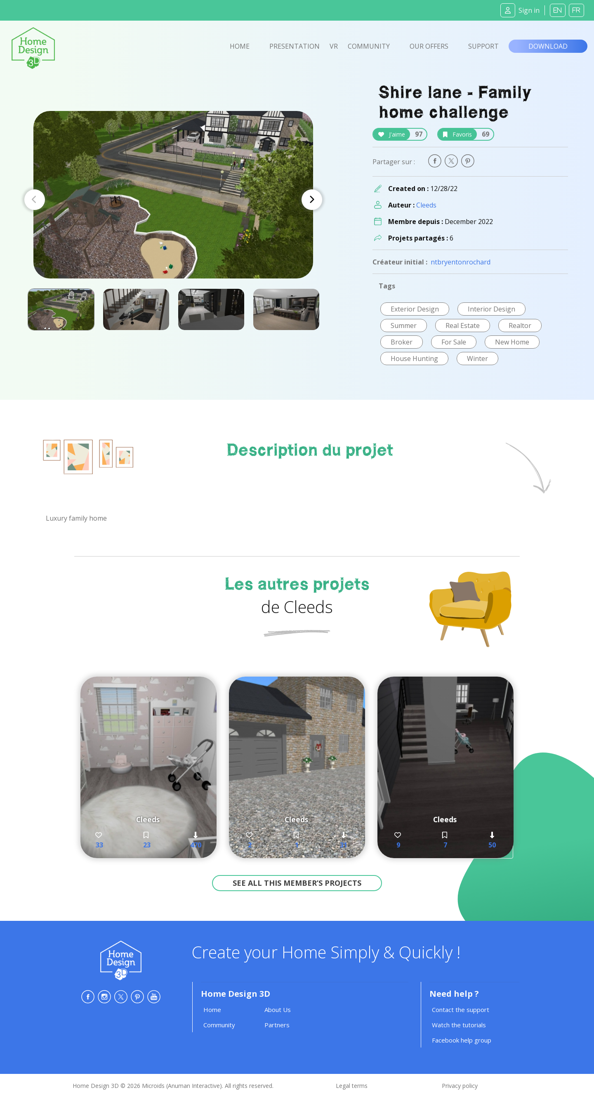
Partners (277, 1025)
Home (240, 46)
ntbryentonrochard (460, 262)
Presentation (294, 46)
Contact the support (460, 1009)
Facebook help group (461, 1040)
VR (334, 46)
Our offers (429, 46)
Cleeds (426, 205)
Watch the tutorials (459, 1025)
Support (483, 46)
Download (548, 46)
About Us (277, 1009)
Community (369, 46)
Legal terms (352, 1086)
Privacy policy (460, 1086)
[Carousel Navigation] (173, 199)
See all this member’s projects (297, 883)
